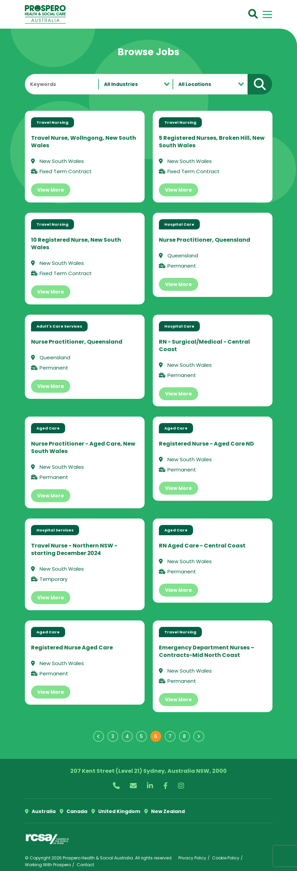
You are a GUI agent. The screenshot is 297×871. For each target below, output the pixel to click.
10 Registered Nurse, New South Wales (76, 243)
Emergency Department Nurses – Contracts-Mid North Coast (206, 651)
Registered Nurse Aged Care (72, 647)
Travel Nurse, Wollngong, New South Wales (83, 141)
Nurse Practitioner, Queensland (204, 240)
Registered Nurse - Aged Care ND (206, 444)
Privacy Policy (192, 858)
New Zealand (164, 811)
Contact (85, 865)
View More (50, 189)
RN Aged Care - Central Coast (202, 546)
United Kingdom (115, 811)
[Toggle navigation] (267, 14)
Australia (40, 811)
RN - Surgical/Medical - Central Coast (204, 345)
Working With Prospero (48, 865)
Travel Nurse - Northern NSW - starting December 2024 (74, 549)
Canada (73, 811)
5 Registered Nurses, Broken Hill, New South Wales (212, 141)
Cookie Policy (225, 858)
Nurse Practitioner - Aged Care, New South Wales (83, 447)
